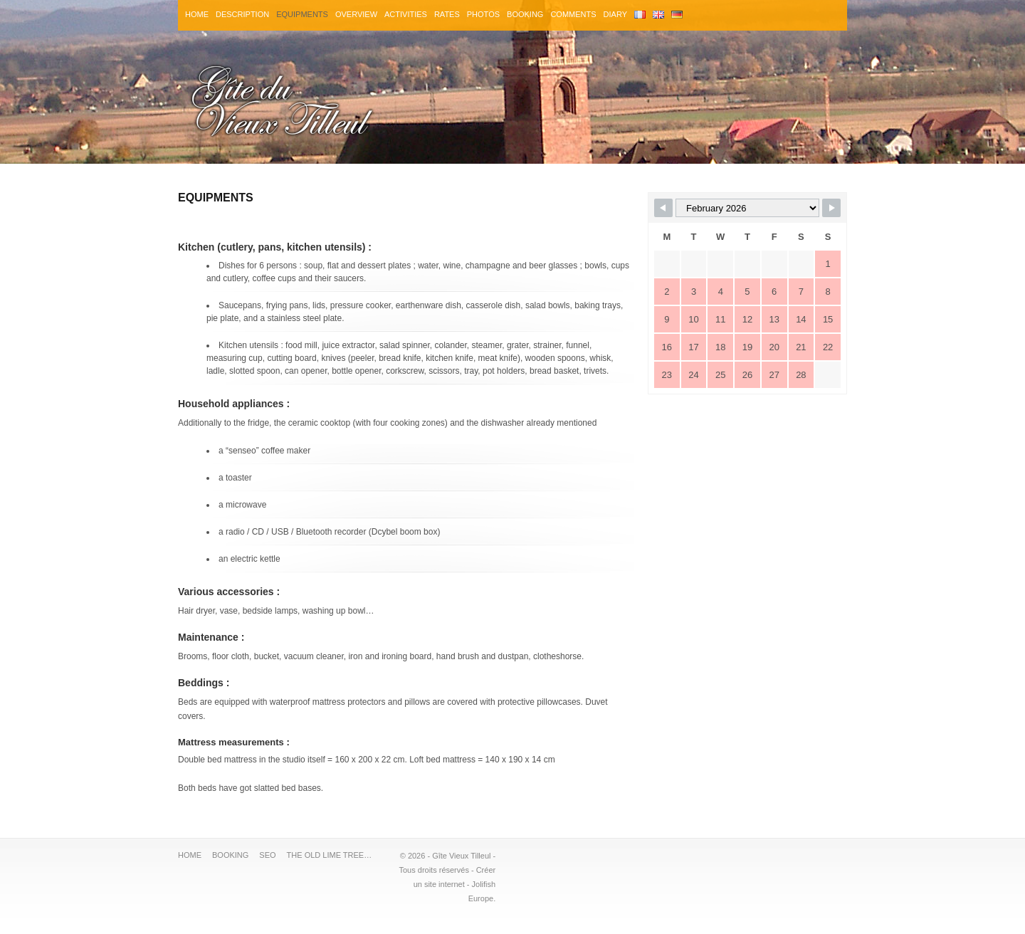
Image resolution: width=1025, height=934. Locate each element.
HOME (197, 14)
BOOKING (525, 14)
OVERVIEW (356, 14)
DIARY (615, 14)
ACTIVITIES (405, 14)
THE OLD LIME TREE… (329, 855)
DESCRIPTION (242, 14)
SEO (267, 855)
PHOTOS (483, 14)
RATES (447, 14)
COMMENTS (573, 14)
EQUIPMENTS (302, 14)
